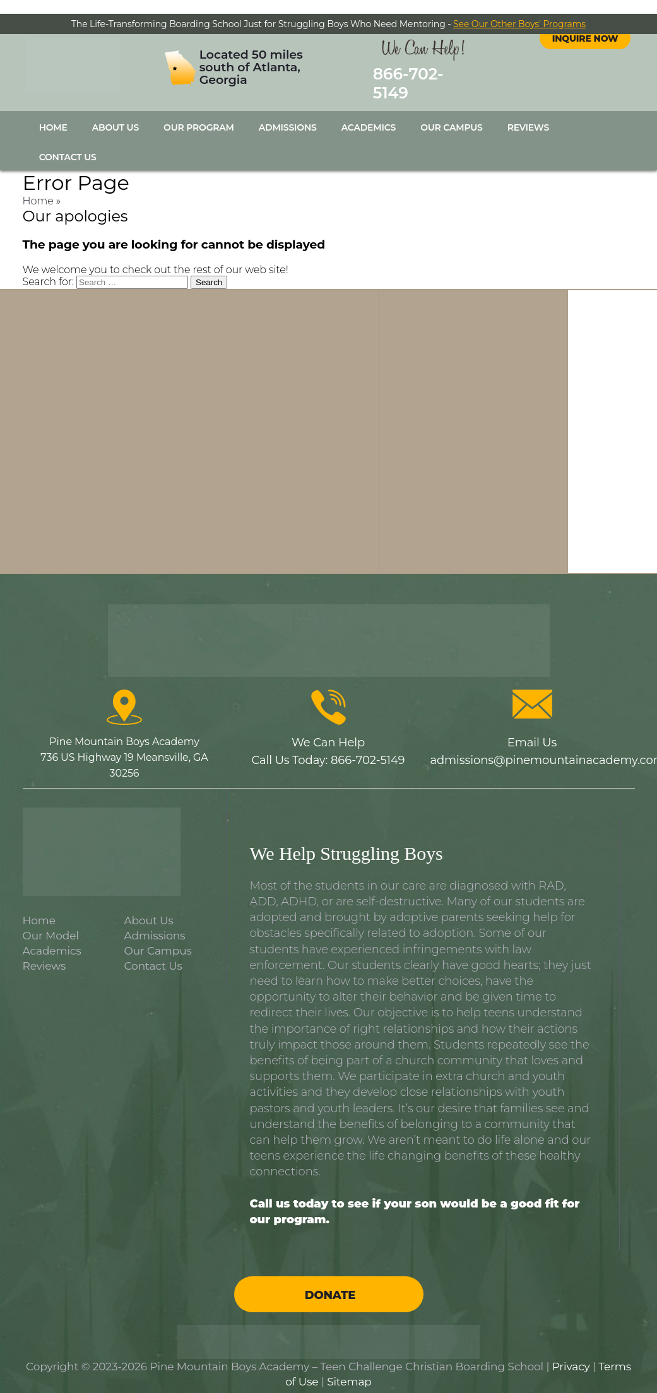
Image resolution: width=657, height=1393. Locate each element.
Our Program (198, 113)
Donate (330, 1281)
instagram (596, 53)
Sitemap (349, 1367)
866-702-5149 (414, 77)
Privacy (571, 1352)
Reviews (528, 113)
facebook (573, 53)
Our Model (51, 921)
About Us (115, 113)
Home (53, 113)
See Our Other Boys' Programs (519, 24)
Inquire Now (585, 83)
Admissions (288, 113)
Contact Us (68, 143)
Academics (368, 113)
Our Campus (451, 113)
